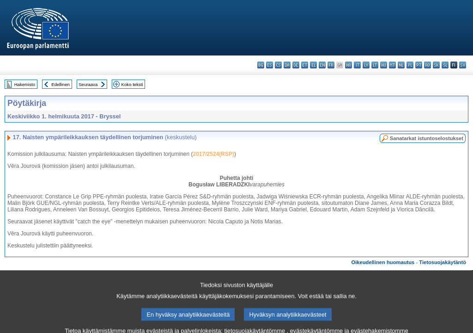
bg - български (260, 65)
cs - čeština (278, 65)
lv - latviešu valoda (366, 65)
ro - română (427, 65)
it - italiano (357, 65)
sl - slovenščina (445, 65)
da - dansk (287, 65)
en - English (322, 65)
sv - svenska (462, 65)
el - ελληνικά (313, 65)
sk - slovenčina (436, 65)
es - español (269, 65)
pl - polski (409, 65)
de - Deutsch (295, 65)
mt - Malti (392, 65)
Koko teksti (132, 84)
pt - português (418, 65)
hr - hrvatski (348, 65)
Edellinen (60, 84)
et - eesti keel (304, 65)
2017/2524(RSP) (213, 154)
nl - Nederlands (401, 65)
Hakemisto (24, 84)
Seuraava (88, 84)
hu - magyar (383, 65)
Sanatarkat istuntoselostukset (426, 138)
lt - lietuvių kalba (374, 65)
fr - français (330, 65)
